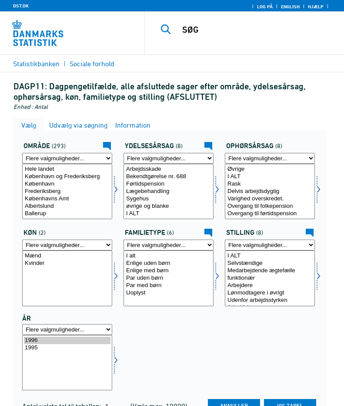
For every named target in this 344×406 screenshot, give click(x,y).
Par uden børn (168, 278)
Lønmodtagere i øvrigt (270, 293)
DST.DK (21, 6)
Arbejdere (270, 285)
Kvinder (67, 263)
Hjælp (316, 6)
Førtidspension (168, 184)
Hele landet (67, 169)
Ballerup (67, 213)
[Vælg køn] (67, 278)
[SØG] (257, 29)
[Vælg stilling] (270, 278)
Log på (265, 6)
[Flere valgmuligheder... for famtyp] (169, 245)
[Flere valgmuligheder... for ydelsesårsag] (169, 158)
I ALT (168, 213)
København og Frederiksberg (67, 176)
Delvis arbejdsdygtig (270, 191)
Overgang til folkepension (270, 206)
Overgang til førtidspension (270, 213)
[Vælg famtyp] (169, 278)
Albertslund (67, 206)
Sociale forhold (92, 64)
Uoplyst (168, 293)
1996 (67, 340)
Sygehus (168, 199)
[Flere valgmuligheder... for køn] (67, 245)
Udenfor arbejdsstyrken (270, 300)
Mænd (67, 256)
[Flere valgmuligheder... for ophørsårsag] (270, 158)
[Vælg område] (67, 191)
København (67, 184)
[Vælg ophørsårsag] (270, 191)
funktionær (270, 278)
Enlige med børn (168, 270)
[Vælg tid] (67, 362)
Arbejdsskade (168, 169)
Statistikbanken (36, 64)
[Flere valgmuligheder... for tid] (67, 329)
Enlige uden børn (168, 263)
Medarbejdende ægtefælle (270, 270)
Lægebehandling (168, 191)
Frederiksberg (67, 191)
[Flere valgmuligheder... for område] (67, 158)
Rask (270, 184)
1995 (67, 348)
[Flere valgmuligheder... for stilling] (270, 245)
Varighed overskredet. (270, 199)
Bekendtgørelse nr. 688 (168, 176)
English (290, 6)
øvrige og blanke (168, 206)
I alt (168, 256)
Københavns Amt (67, 199)
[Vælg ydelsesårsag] (169, 191)
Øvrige (270, 169)
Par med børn (168, 285)
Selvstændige (270, 263)
